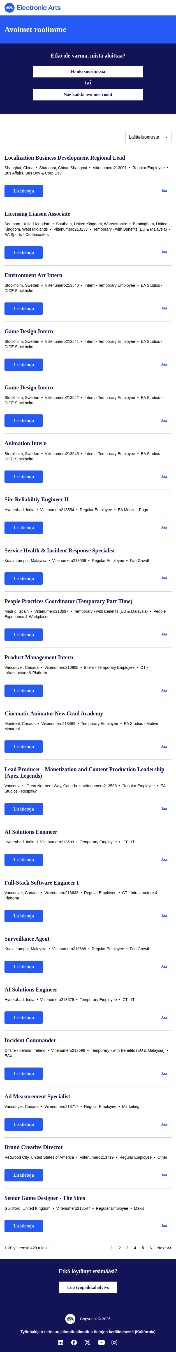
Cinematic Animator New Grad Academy (53, 713)
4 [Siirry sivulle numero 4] (135, 1248)
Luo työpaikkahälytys (88, 1287)
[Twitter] (88, 1342)
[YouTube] (101, 1342)
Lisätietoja (23, 191)
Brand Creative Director (33, 1147)
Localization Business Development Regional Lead (64, 158)
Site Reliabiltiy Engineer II (36, 499)
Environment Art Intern (33, 275)
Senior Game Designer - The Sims (44, 1198)
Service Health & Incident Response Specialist (59, 550)
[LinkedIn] (61, 1342)
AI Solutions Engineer (30, 832)
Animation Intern (25, 443)
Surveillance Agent (27, 939)
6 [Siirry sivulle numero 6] (151, 1248)
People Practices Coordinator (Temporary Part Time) (68, 601)
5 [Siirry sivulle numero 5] (143, 1248)
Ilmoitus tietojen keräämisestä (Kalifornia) (117, 1332)
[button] (164, 191)
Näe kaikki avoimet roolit (88, 94)
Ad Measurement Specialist (37, 1096)
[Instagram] (115, 1342)
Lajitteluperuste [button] (144, 137)
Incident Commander (30, 1040)
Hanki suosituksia (88, 71)
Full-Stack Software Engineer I (41, 883)
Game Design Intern (28, 331)
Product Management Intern (38, 657)
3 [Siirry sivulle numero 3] (127, 1248)
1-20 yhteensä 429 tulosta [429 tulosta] (27, 1248)
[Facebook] (74, 1342)
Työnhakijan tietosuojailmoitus (49, 1332)
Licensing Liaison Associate (37, 214)
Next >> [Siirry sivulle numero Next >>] (164, 1248)
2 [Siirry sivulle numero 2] (120, 1248)
